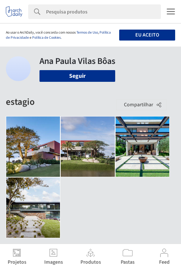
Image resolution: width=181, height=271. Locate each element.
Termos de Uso (87, 32)
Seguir (77, 76)
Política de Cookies (46, 37)
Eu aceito (147, 35)
